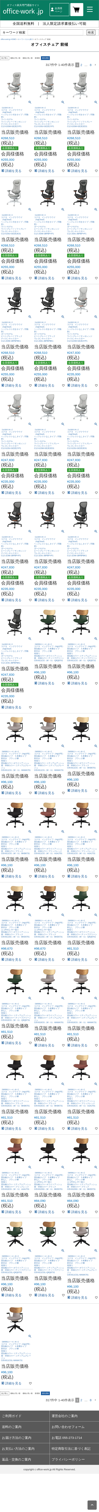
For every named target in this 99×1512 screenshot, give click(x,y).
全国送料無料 (23, 23)
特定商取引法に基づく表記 (71, 1448)
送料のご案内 (11, 1427)
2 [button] (81, 65)
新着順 (37, 58)
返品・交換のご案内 (16, 1459)
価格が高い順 (28, 58)
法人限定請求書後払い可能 (64, 23)
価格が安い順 (15, 58)
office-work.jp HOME (8, 39)
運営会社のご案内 (65, 1416)
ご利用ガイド (12, 1416)
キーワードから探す (25, 39)
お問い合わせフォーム (68, 1427)
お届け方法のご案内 (16, 1438)
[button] (96, 64)
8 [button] (91, 65)
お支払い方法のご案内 (18, 1448)
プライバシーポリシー (68, 1459)
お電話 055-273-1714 (67, 1438)
